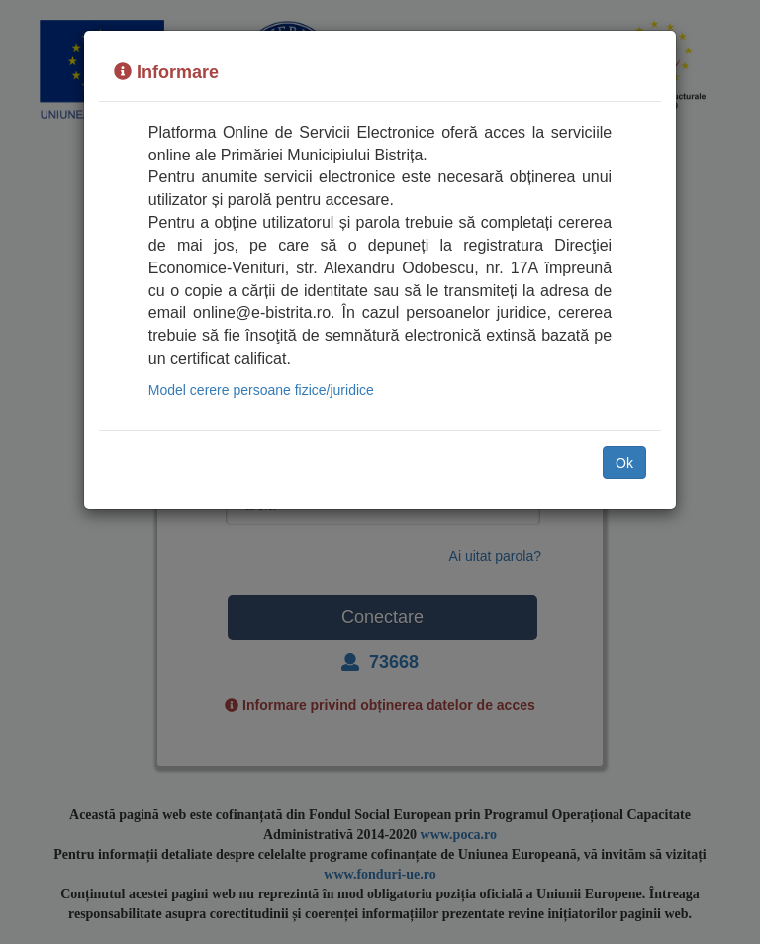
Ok (624, 463)
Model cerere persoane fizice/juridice (261, 390)
